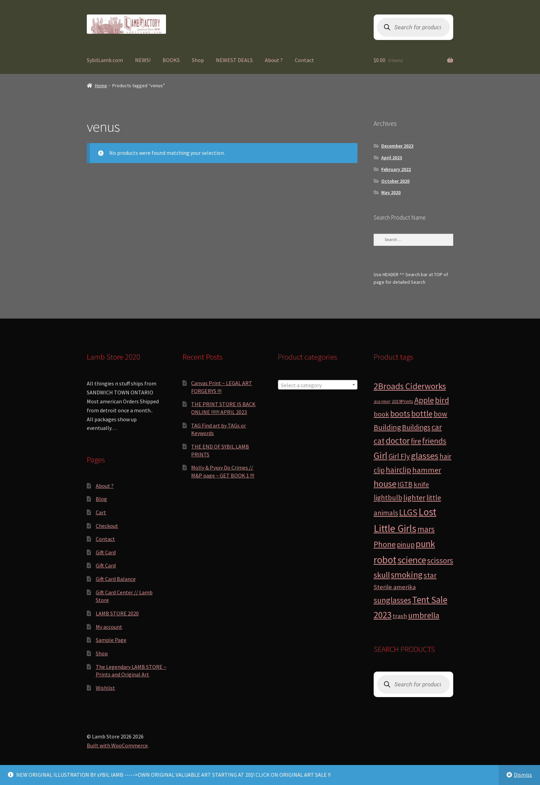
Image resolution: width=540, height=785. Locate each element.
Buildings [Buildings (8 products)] (416, 427)
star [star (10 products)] (430, 575)
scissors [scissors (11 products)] (440, 560)
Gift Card (106, 552)
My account (109, 626)
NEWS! (142, 60)
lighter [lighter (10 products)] (414, 497)
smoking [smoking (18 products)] (407, 574)
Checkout (107, 525)
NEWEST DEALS (234, 60)
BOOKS (171, 60)
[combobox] (317, 385)
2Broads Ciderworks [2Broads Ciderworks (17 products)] (410, 386)
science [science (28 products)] (411, 560)
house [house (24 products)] (385, 483)
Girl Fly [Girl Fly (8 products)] (399, 456)
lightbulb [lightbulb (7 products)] (388, 497)
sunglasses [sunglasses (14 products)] (392, 600)
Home (101, 85)
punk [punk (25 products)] (425, 544)
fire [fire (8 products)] (416, 441)
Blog (101, 498)
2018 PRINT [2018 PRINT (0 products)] (382, 402)
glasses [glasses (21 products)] (424, 455)
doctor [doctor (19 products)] (398, 440)
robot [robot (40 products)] (385, 559)
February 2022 (396, 169)
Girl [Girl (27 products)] (380, 455)
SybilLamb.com (105, 60)
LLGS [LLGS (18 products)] (408, 512)
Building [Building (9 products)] (387, 427)
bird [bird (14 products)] (442, 400)
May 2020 (391, 192)
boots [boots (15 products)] (400, 413)
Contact (304, 60)
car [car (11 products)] (437, 427)
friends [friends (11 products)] (434, 441)
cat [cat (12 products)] (379, 441)
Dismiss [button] (523, 774)
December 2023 (397, 146)
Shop (198, 60)
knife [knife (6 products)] (421, 484)
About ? (274, 60)
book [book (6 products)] (381, 414)
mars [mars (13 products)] (426, 529)
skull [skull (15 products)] (382, 575)
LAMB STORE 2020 (117, 613)
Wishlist (105, 687)
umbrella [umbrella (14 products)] (423, 615)
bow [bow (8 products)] (440, 414)
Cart (101, 512)
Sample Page (111, 639)
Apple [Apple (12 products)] (424, 400)
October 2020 (395, 181)
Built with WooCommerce (117, 745)
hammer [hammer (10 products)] (426, 470)
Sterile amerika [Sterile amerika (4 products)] (395, 587)
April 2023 (391, 157)
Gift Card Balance (116, 578)
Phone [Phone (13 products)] (385, 544)
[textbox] (317, 385)
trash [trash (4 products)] (400, 616)
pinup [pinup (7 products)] (406, 544)
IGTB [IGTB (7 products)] (405, 484)
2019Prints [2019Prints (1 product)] (402, 401)
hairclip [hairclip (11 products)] (398, 470)
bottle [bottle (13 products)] (422, 413)
